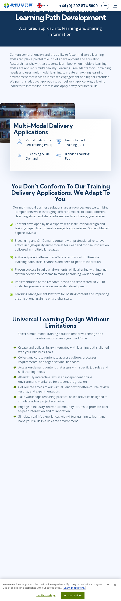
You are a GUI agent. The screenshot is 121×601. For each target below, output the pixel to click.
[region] (60, 590)
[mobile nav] (115, 6)
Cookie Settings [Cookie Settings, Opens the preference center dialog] (46, 595)
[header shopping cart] (105, 5)
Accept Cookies (72, 595)
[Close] (115, 585)
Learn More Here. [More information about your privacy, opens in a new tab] (74, 587)
